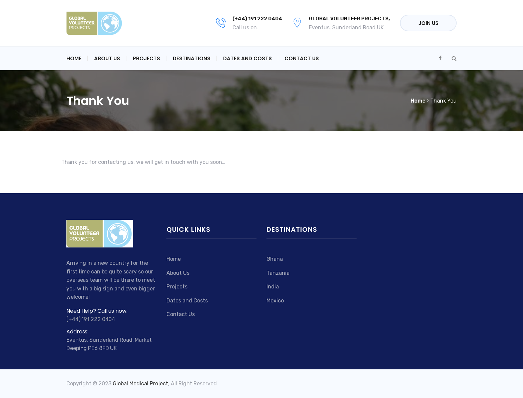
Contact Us (302, 58)
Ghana (275, 259)
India (273, 286)
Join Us (428, 23)
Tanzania (278, 273)
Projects (146, 58)
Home (73, 58)
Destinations (191, 58)
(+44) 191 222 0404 (257, 19)
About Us (107, 58)
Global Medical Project (140, 383)
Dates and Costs (247, 58)
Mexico (275, 300)
